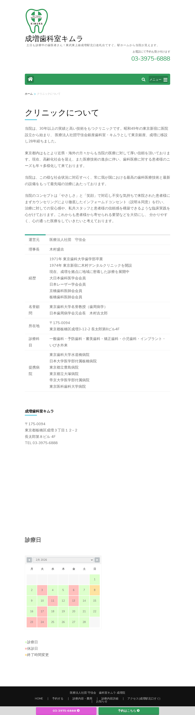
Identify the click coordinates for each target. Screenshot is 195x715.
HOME (39, 698)
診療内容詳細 (109, 698)
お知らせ (101, 701)
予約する (57, 698)
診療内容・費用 (82, 698)
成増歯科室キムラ (54, 39)
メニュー (158, 80)
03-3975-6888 (66, 711)
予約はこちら (129, 711)
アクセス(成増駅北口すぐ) (143, 698)
